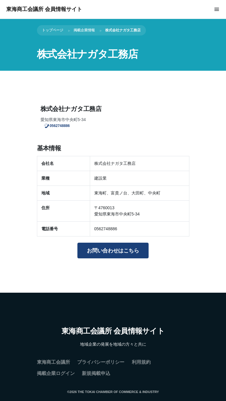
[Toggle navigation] (217, 9)
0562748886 (60, 125)
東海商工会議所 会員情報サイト (44, 9)
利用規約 (141, 362)
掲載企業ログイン (56, 373)
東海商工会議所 (53, 362)
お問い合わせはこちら (113, 251)
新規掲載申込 (96, 373)
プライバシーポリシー (100, 362)
